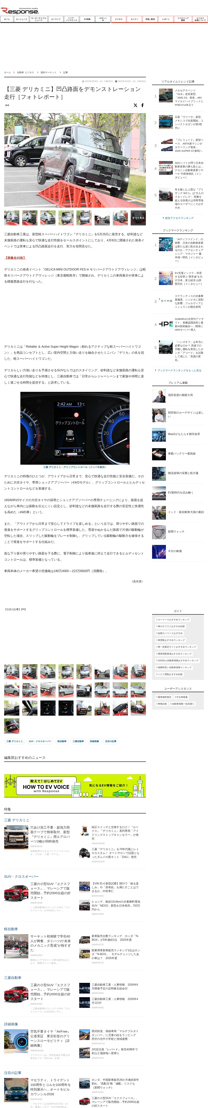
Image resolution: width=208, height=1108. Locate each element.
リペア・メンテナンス (71, 19)
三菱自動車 (78, 741)
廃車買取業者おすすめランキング (175, 653)
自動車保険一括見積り (183, 704)
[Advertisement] (68, 314)
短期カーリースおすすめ (170, 633)
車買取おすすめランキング (171, 640)
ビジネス (119, 19)
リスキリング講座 (183, 19)
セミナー (134, 19)
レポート (166, 19)
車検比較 (162, 704)
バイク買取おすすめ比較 (170, 674)
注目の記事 (110, 741)
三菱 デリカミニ (14, 741)
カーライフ (56, 19)
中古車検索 (182, 697)
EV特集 (87, 19)
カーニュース (21, 19)
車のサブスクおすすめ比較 (171, 626)
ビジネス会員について (200, 19)
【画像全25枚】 (15, 258)
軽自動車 (61, 741)
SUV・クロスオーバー (40, 741)
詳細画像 (94, 741)
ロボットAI (103, 19)
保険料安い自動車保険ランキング (175, 667)
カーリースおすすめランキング (173, 619)
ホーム (7, 19)
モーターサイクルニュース (38, 19)
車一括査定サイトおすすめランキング (177, 647)
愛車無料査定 (164, 697)
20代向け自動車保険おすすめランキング (178, 660)
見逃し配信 (150, 19)
